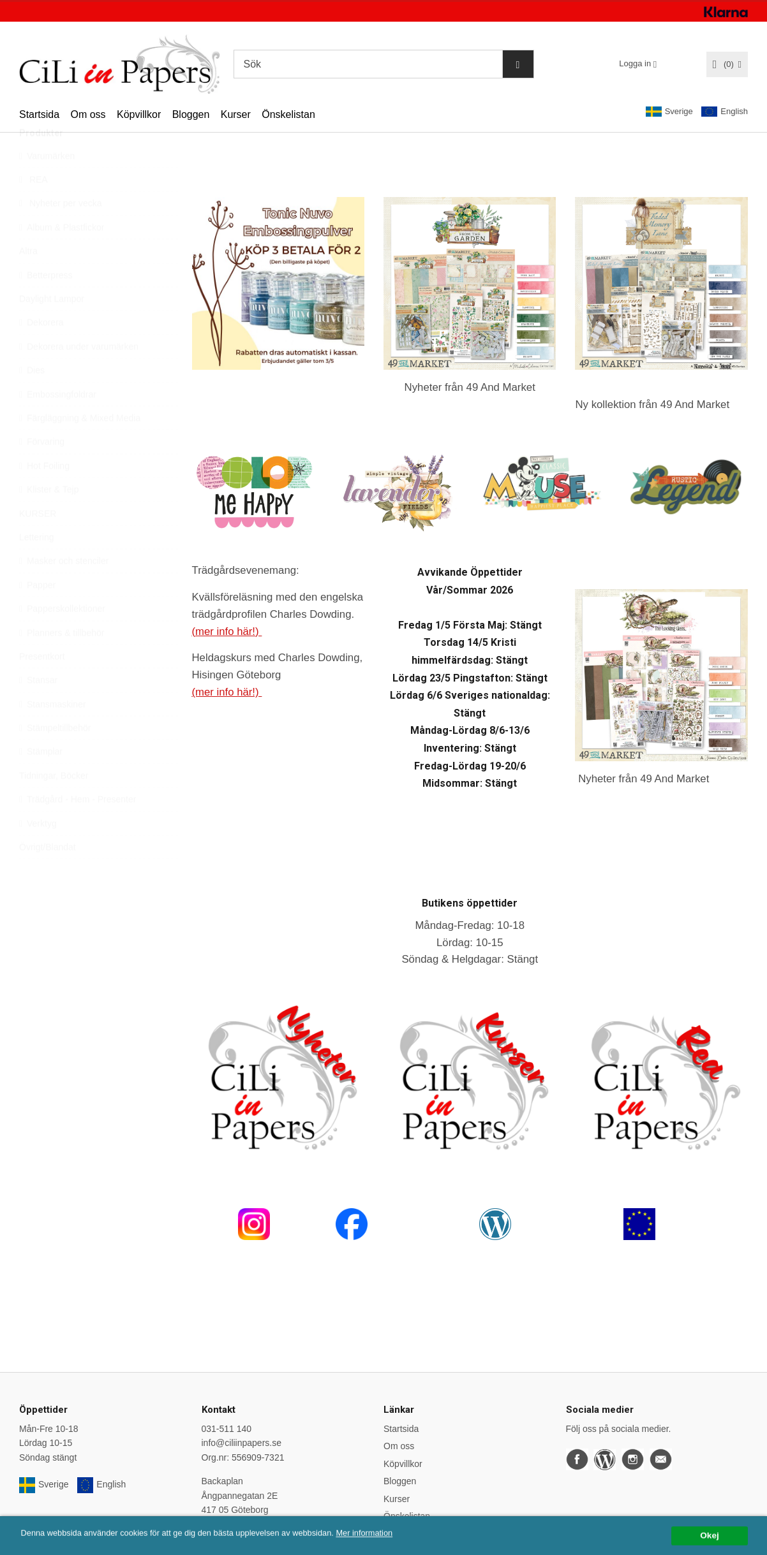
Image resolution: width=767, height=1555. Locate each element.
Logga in (635, 63)
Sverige (669, 111)
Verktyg (38, 854)
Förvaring (41, 472)
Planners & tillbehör (61, 663)
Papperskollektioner (62, 639)
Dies (32, 400)
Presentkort (42, 687)
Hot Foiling (44, 496)
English (724, 111)
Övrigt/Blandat (47, 877)
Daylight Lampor (51, 329)
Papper (37, 615)
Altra (28, 281)
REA (33, 210)
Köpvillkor (139, 114)
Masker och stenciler (63, 591)
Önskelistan (288, 114)
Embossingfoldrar (57, 425)
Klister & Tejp (48, 520)
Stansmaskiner (52, 734)
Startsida (39, 114)
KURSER (37, 544)
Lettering (36, 567)
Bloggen (191, 114)
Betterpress (46, 305)
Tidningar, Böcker (53, 806)
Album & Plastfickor (61, 257)
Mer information (386, 1549)
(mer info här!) (227, 631)
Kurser (236, 114)
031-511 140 (227, 1429)
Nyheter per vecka (60, 233)
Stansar (38, 710)
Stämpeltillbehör (55, 758)
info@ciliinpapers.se (242, 1443)
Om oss (87, 114)
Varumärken (47, 186)
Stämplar (41, 782)
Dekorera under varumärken (78, 377)
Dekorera (41, 352)
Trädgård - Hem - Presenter (77, 829)
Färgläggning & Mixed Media (79, 448)
